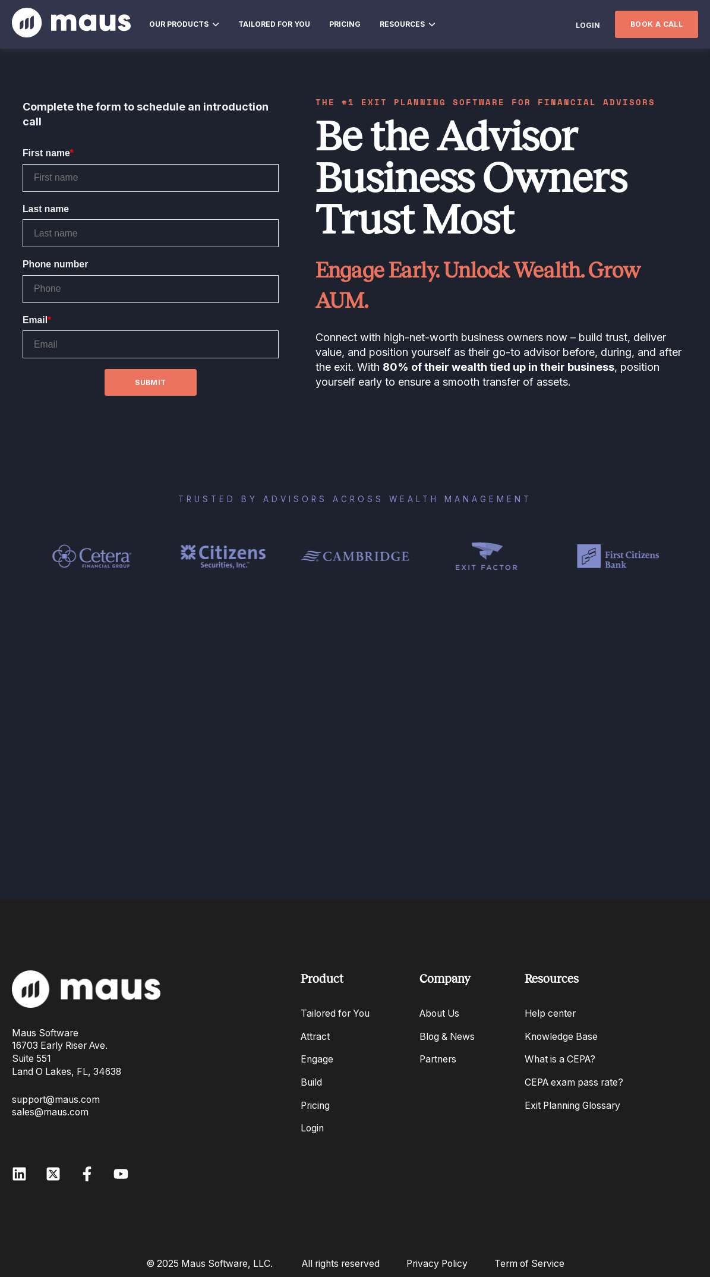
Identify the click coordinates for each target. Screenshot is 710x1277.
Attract (315, 1037)
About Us (439, 1013)
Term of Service (529, 1263)
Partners (437, 1059)
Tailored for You (335, 1013)
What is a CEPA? (560, 1059)
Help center (550, 1013)
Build (311, 1082)
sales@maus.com (50, 1112)
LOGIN (588, 25)
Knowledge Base (561, 1037)
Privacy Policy (437, 1263)
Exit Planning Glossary (572, 1106)
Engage (317, 1059)
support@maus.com (56, 1099)
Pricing (315, 1106)
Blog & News (447, 1037)
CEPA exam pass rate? (574, 1082)
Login (312, 1128)
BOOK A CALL (656, 24)
